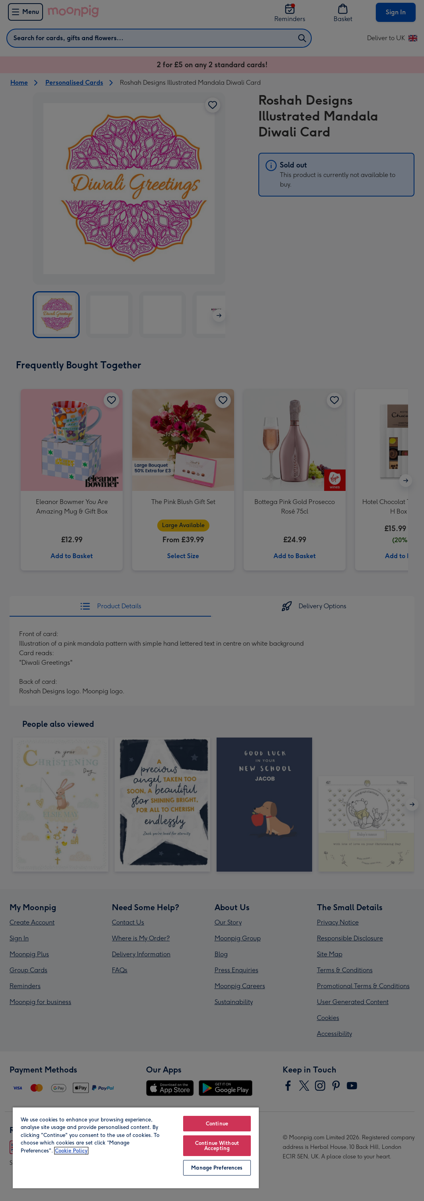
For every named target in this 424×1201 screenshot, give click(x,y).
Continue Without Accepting (217, 1145)
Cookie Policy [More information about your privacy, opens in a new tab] (71, 1151)
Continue (217, 1124)
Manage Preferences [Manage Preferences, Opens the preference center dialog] (216, 1168)
